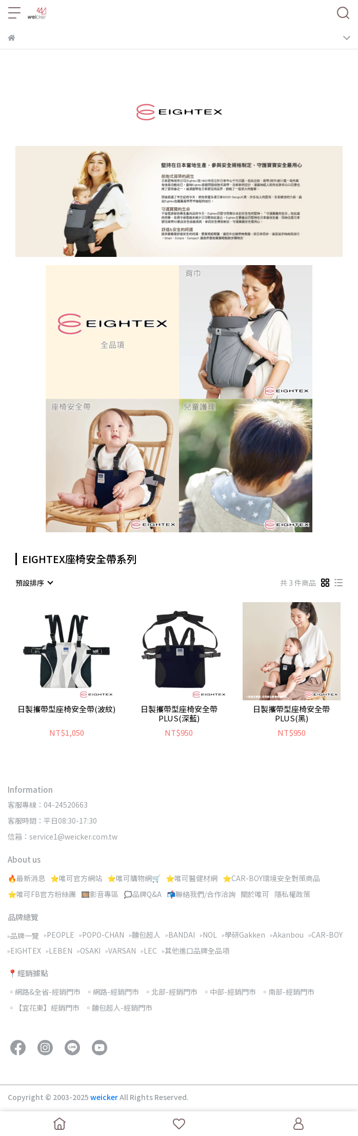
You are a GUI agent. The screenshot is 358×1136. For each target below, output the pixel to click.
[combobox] (33, 582)
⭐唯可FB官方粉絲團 (42, 894)
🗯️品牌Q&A (143, 894)
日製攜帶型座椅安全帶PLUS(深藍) (179, 713)
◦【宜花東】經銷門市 (43, 1007)
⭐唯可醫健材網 (191, 878)
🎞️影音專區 (99, 894)
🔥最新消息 (26, 878)
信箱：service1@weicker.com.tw (62, 836)
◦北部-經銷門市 (170, 991)
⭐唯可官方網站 (76, 878)
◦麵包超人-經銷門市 (118, 1007)
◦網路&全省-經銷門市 (44, 991)
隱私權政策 (292, 894)
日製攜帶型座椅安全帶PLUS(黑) (291, 713)
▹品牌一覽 (23, 935)
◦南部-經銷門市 (287, 991)
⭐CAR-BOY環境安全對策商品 (271, 878)
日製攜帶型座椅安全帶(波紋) (66, 709)
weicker (105, 1097)
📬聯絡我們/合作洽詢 (201, 894)
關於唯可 (255, 894)
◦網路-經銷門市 (112, 991)
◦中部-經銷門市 (229, 991)
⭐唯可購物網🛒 (134, 878)
